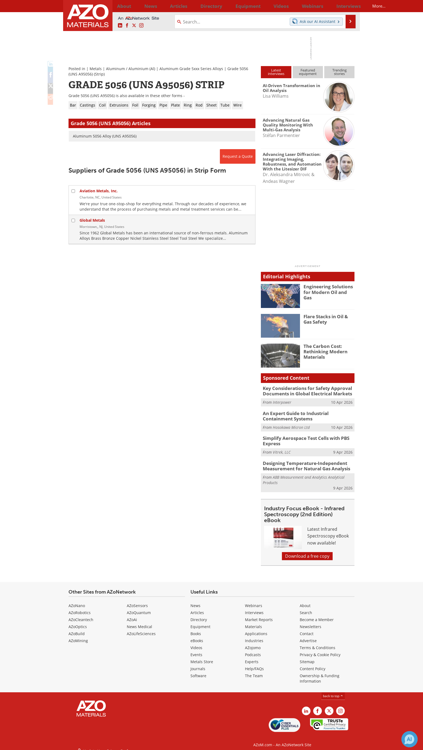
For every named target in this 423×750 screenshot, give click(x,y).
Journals (197, 664)
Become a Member (317, 615)
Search (306, 608)
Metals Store (201, 657)
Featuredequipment (308, 72)
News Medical (139, 622)
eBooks (196, 636)
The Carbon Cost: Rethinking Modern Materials (323, 350)
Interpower (282, 401)
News (195, 601)
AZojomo (253, 643)
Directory (197, 6)
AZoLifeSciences (141, 629)
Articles (197, 608)
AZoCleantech (81, 615)
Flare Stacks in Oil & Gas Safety (327, 319)
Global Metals (92, 220)
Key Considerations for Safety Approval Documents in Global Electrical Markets (303, 390)
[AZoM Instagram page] (141, 26)
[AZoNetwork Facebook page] (127, 26)
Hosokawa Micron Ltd (291, 424)
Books (195, 629)
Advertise (308, 636)
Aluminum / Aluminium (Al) (130, 68)
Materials (253, 622)
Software (198, 671)
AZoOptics (78, 622)
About (305, 601)
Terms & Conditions (317, 643)
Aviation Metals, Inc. (99, 190)
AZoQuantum (139, 608)
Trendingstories (339, 72)
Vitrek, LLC (282, 448)
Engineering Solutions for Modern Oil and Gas (328, 289)
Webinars (253, 601)
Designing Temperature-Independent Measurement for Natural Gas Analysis (302, 462)
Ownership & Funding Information (319, 674)
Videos (196, 643)
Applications (256, 629)
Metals (96, 68)
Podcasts (253, 650)
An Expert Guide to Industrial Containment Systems (307, 414)
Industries (254, 636)
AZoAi (132, 615)
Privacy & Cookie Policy (320, 650)
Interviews (254, 608)
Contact (306, 629)
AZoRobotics (80, 608)
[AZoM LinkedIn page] (120, 26)
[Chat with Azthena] (409, 739)
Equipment (200, 622)
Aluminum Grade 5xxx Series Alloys (191, 68)
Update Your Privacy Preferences (109, 743)
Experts (251, 657)
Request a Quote (238, 156)
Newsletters (310, 622)
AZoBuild (77, 629)
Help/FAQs (254, 664)
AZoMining (78, 636)
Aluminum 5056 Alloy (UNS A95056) (105, 136)
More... (347, 6)
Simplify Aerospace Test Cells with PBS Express (302, 438)
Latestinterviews (276, 72)
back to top (333, 691)
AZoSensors (137, 601)
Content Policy (312, 664)
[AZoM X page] (134, 26)
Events (196, 650)
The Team (254, 671)
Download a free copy (307, 551)
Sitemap (307, 657)
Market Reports (259, 615)
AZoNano (77, 601)
